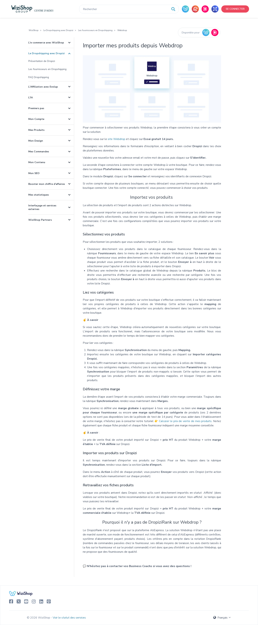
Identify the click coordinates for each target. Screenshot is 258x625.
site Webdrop (116, 139)
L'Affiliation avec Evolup (43, 86)
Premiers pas (36, 108)
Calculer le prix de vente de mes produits (185, 421)
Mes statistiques (38, 194)
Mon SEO (34, 173)
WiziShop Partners (40, 220)
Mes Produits (36, 130)
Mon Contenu (36, 162)
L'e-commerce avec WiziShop (46, 42)
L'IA (30, 97)
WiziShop (34, 30)
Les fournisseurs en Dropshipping (95, 30)
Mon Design (35, 140)
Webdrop (122, 30)
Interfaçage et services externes (42, 207)
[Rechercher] (129, 9)
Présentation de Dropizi (41, 61)
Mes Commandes (38, 151)
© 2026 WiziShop (39, 618)
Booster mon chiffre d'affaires (46, 184)
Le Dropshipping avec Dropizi (58, 30)
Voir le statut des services (69, 618)
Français (222, 618)
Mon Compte (36, 119)
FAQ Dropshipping (38, 77)
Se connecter (235, 9)
